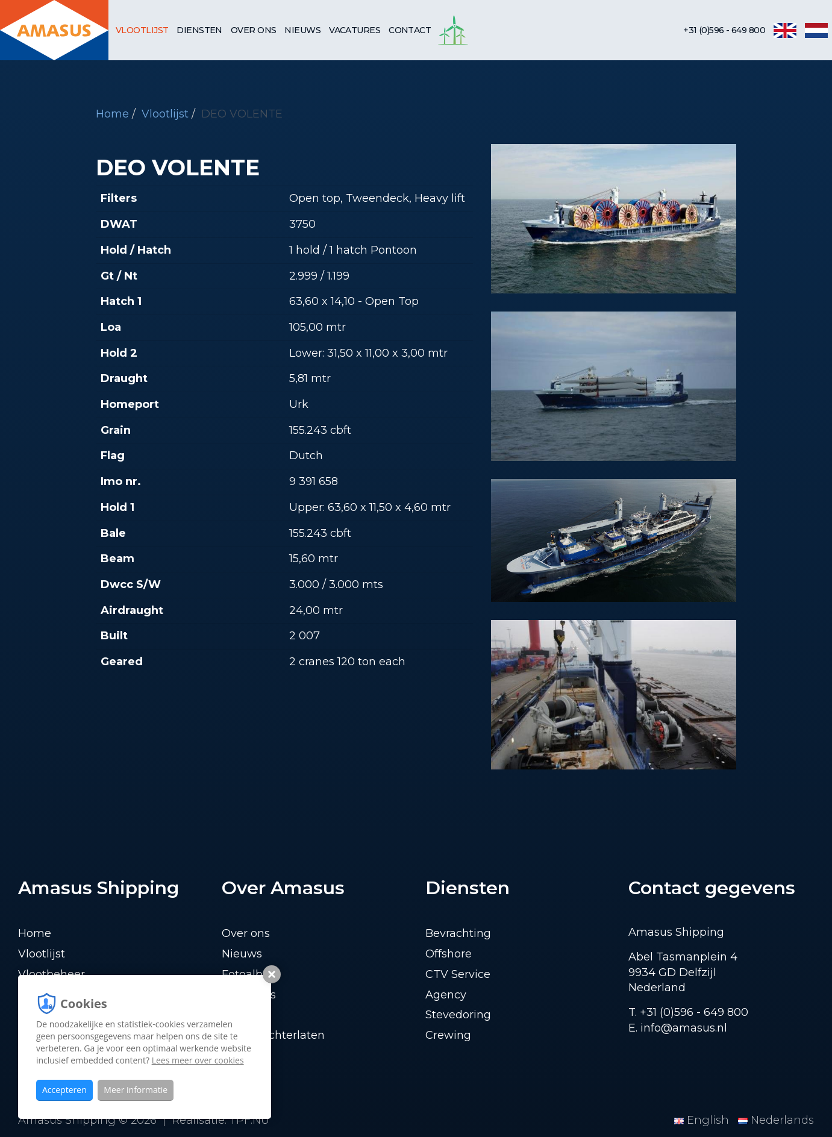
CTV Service (457, 974)
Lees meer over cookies (198, 1060)
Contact (410, 30)
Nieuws (302, 30)
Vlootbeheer (51, 974)
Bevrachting (458, 933)
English (703, 1120)
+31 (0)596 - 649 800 (724, 30)
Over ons (254, 30)
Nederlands (776, 1120)
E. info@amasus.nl (677, 1028)
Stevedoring (458, 1014)
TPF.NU (249, 1120)
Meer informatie (135, 1089)
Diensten (199, 30)
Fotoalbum (251, 974)
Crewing (448, 1035)
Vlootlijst (142, 30)
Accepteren (64, 1089)
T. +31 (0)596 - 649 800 (688, 1012)
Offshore (448, 953)
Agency (445, 994)
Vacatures (354, 30)
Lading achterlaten (273, 1035)
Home (112, 114)
